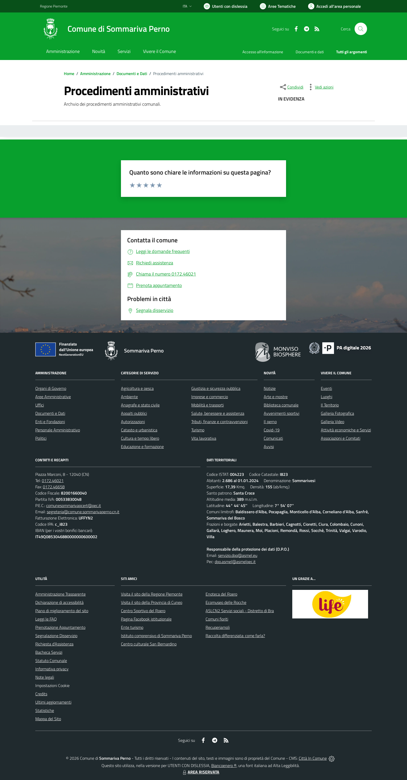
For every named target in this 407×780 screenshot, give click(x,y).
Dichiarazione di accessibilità (59, 602)
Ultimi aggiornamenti (53, 702)
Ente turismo (132, 627)
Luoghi (326, 397)
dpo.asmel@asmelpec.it (235, 561)
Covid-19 (272, 430)
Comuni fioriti (217, 619)
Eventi (326, 388)
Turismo (197, 430)
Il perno (270, 421)
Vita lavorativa (203, 438)
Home (69, 73)
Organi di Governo (50, 388)
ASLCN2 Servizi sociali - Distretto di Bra (240, 611)
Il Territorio (330, 405)
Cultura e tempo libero (140, 438)
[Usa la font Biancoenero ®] (226, 6)
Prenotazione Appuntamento (60, 627)
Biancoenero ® (223, 765)
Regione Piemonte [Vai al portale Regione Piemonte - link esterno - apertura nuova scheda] (53, 6)
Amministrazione (95, 73)
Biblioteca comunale (281, 405)
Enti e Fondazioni (50, 421)
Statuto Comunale (51, 660)
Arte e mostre (276, 397)
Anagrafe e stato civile (140, 405)
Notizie (270, 388)
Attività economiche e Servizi (346, 430)
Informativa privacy (52, 669)
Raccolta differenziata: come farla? (235, 635)
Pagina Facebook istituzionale (146, 619)
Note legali (44, 677)
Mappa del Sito (48, 719)
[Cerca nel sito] (361, 29)
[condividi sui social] (291, 87)
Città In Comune (313, 758)
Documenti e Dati (132, 73)
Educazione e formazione (142, 446)
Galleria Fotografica (337, 413)
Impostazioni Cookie (52, 685)
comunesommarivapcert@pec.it (73, 505)
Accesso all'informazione (262, 52)
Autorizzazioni (133, 421)
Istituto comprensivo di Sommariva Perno (156, 635)
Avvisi (269, 446)
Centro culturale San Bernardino (149, 644)
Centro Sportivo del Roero (143, 611)
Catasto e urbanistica (139, 430)
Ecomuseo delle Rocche (226, 602)
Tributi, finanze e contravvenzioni (219, 421)
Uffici (39, 405)
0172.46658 (54, 487)
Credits (41, 694)
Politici (40, 438)
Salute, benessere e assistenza (217, 413)
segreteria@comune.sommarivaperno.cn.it (83, 512)
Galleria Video (332, 421)
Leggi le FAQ (46, 619)
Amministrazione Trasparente (60, 594)
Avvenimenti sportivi (281, 413)
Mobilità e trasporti (207, 405)
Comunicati (273, 438)
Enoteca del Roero (221, 594)
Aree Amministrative (53, 397)
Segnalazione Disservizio (56, 635)
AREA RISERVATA (200, 772)
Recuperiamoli (218, 627)
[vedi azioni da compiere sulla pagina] (320, 87)
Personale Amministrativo (57, 430)
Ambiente (129, 397)
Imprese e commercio (209, 397)
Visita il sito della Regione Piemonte (151, 594)
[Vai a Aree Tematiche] (278, 6)
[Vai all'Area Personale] (334, 6)
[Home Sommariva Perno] (105, 28)
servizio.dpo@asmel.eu (237, 555)
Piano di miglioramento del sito (61, 611)
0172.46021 (53, 480)
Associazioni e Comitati (340, 438)
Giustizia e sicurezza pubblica (215, 388)
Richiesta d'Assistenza (54, 644)
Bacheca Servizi (48, 652)
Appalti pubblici (134, 413)
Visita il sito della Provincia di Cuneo (151, 602)
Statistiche (44, 710)
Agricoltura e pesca (137, 388)
